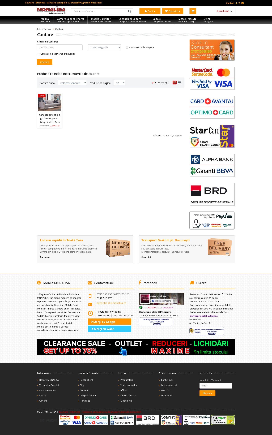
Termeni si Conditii (49, 385)
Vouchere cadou (128, 385)
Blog (82, 385)
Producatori (126, 379)
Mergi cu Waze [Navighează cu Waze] (102, 329)
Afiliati (123, 390)
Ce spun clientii (88, 395)
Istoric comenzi (169, 385)
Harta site (85, 400)
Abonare (207, 393)
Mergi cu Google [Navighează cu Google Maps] (103, 322)
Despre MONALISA (49, 379)
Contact (84, 390)
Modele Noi (126, 400)
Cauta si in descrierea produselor (56, 53)
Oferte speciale (128, 395)
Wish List (165, 390)
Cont (150, 11)
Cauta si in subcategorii (140, 47)
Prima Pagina (44, 29)
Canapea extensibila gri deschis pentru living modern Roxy (49, 118)
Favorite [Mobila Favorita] (172, 11)
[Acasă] (51, 13)
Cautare (59, 29)
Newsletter (166, 395)
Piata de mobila (47, 390)
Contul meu (167, 379)
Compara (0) (160, 82)
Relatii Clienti (86, 379)
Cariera (43, 400)
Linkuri (42, 395)
